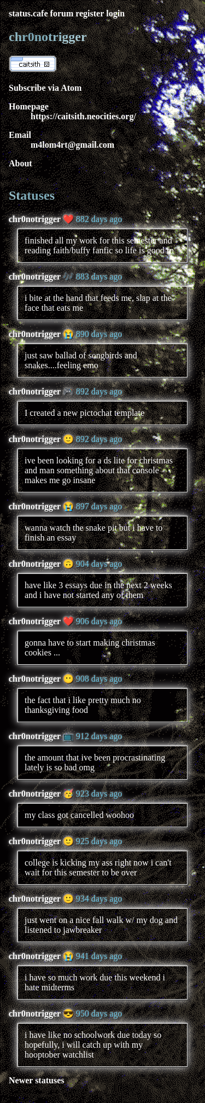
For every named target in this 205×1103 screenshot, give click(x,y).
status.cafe (28, 13)
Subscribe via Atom (45, 87)
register (89, 13)
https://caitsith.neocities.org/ (83, 116)
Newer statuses (36, 1080)
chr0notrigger (35, 219)
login (115, 13)
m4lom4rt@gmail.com (72, 144)
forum (62, 13)
